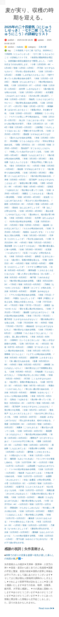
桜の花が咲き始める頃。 (42, 176)
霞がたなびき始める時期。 (21, 138)
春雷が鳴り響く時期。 (29, 183)
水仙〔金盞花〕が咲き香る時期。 (38, 480)
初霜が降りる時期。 (38, 448)
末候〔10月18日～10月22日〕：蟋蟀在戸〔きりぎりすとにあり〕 (29, 437)
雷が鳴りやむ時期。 (13, 410)
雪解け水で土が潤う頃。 (34, 131)
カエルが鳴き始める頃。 (34, 228)
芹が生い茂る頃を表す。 (26, 71)
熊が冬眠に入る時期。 (35, 515)
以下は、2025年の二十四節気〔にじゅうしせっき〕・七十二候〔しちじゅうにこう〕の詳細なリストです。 (29, 54)
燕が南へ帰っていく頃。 (42, 399)
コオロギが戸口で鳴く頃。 (23, 441)
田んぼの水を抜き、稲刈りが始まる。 (36, 420)
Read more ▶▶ (47, 608)
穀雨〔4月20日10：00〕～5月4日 (18, 204)
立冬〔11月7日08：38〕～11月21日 (31, 462)
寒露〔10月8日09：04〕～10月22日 (20, 424)
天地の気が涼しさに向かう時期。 (32, 375)
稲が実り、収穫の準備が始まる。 (24, 382)
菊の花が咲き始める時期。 (37, 434)
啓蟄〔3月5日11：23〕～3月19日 (30, 145)
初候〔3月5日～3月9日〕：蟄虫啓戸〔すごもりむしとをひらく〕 (29, 148)
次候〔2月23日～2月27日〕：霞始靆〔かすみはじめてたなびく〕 (29, 134)
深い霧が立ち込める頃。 (20, 361)
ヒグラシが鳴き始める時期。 (40, 354)
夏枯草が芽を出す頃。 (41, 529)
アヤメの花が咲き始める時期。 (23, 295)
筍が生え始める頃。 (36, 239)
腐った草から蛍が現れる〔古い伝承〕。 (35, 274)
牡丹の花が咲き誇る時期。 (21, 221)
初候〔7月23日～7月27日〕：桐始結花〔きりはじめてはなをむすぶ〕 (28, 326)
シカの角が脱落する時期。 (25, 536)
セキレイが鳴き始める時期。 (16, 396)
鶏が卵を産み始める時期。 (27, 103)
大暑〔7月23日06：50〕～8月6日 (32, 323)
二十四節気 (18, 50)
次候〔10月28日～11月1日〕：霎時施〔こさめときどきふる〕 (28, 451)
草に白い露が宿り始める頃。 (38, 389)
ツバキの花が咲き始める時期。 (23, 469)
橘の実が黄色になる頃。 (32, 501)
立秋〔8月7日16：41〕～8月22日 (34, 344)
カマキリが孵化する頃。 (38, 267)
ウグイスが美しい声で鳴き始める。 (25, 117)
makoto (20, 47)
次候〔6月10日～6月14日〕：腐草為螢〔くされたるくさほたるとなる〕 (28, 270)
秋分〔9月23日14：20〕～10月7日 (19, 403)
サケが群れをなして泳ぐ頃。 (22, 522)
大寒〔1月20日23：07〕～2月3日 (26, 85)
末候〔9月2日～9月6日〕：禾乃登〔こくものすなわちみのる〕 (28, 378)
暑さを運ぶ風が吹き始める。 (32, 309)
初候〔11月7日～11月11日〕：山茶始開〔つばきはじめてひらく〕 (29, 465)
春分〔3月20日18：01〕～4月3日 (24, 166)
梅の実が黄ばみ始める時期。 (22, 281)
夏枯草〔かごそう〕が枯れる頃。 (38, 288)
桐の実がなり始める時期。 (25, 330)
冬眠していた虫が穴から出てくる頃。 (26, 152)
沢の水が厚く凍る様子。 (40, 96)
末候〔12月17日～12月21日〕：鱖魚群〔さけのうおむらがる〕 (28, 518)
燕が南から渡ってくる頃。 (33, 190)
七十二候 (29, 50)
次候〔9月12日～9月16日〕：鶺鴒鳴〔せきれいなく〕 (27, 392)
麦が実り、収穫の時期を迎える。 (26, 260)
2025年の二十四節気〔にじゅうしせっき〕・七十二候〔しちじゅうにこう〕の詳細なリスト (28, 30)
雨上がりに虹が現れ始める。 (38, 201)
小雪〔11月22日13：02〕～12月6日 (20, 483)
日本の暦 (42, 47)
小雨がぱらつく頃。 (19, 455)
